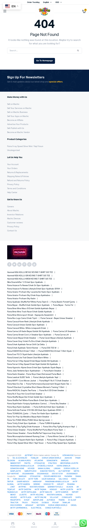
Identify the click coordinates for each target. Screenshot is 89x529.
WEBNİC (36, 484)
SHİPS (78, 497)
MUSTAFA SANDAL (54, 495)
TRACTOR (14, 502)
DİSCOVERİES (16, 505)
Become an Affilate (15, 120)
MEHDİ (13, 495)
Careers (10, 207)
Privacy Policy (13, 184)
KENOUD (53, 489)
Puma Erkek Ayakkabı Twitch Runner (23, 348)
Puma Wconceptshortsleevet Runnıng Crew (26, 437)
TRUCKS (34, 502)
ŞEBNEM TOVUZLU (55, 487)
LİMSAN (57, 468)
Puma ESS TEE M (49, 348)
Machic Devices (14, 219)
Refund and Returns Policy (18, 181)
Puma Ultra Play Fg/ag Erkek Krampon (23, 427)
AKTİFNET (29, 455)
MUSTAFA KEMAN (37, 487)
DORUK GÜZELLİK (71, 468)
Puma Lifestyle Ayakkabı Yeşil (46, 377)
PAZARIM (68, 476)
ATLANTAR (38, 460)
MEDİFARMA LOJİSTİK (69, 463)
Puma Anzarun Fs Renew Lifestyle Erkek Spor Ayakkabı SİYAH (33, 289)
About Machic (13, 211)
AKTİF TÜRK (33, 479)
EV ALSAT (72, 500)
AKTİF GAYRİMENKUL (19, 508)
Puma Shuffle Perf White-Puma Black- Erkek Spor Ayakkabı (32, 400)
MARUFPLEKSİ (30, 471)
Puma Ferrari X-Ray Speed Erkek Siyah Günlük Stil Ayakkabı (32, 364)
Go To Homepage (44, 61)
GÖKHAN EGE (68, 455)
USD (57, 2)
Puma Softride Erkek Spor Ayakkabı (49, 407)
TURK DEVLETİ (19, 479)
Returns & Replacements (17, 173)
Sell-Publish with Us (15, 128)
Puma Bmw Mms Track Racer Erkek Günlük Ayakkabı (29, 312)
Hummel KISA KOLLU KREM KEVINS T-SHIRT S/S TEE (30, 279)
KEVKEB (31, 468)
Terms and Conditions (16, 189)
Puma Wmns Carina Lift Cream (61, 437)
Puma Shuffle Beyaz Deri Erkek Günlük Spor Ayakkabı (30, 397)
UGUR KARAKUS (48, 479)
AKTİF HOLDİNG (36, 495)
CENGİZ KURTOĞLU (53, 508)
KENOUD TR (49, 484)
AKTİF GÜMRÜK (62, 492)
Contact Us (12, 231)
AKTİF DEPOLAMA (28, 492)
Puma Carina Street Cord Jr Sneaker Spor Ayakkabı (29, 335)
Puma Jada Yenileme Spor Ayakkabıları (24, 371)
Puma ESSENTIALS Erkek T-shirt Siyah (55, 351)
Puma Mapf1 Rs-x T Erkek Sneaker (54, 381)
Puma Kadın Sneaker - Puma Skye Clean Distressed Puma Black (34, 374)
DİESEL (74, 505)
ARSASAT (29, 505)
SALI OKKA (63, 479)
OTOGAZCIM (39, 463)
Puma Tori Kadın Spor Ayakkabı (45, 414)
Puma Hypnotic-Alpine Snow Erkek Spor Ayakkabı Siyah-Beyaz (34, 368)
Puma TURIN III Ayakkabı (50, 423)
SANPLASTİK (15, 471)
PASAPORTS (15, 500)
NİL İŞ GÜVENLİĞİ (20, 458)
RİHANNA (71, 484)
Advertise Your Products (17, 124)
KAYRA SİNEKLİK (63, 466)
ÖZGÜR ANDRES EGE (52, 476)
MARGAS (64, 460)
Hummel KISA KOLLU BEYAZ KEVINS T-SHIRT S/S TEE (30, 272)
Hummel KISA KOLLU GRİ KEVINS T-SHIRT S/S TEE (29, 276)
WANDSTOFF (15, 463)
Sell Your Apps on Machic (18, 116)
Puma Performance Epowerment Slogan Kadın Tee (47, 384)
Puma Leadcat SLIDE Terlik (18, 377)
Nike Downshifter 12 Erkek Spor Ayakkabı (25, 282)
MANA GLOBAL (44, 468)
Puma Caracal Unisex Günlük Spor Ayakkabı (26, 325)
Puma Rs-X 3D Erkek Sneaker (52, 391)
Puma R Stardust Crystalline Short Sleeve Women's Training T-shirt (36, 387)
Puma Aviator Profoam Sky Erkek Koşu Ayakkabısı (29, 295)
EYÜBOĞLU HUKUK (45, 466)
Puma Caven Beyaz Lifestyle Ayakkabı (55, 338)
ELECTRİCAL (36, 508)
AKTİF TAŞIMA (40, 489)
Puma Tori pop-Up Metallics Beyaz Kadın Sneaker (28, 417)
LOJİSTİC (23, 495)
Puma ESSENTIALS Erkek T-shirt (21, 351)
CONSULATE (67, 497)
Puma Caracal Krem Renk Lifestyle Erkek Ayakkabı (29, 322)
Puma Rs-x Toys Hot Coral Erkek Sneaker (25, 394)
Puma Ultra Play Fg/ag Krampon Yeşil (59, 427)
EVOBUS (45, 502)
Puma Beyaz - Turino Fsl (63, 305)
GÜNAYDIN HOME (17, 468)
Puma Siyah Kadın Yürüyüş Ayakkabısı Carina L (27, 404)
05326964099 (28, 474)
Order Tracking (33, 2)
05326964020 (42, 474)
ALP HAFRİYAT (64, 471)
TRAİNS (62, 500)
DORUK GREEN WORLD (51, 458)
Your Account (13, 164)
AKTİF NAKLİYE (46, 492)
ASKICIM (68, 458)
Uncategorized (13, 150)
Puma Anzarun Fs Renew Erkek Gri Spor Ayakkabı (28, 285)
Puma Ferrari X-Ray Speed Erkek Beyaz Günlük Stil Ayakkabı (33, 361)
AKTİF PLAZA (25, 497)
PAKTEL (27, 463)
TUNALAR (35, 458)
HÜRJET (60, 484)
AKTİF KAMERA (23, 484)
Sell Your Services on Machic (19, 108)
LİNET (12, 487)
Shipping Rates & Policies (18, 176)
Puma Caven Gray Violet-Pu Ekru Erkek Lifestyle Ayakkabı (32, 341)
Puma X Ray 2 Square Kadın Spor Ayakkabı (25, 440)
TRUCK (25, 502)
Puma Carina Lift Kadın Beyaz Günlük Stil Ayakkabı (28, 331)
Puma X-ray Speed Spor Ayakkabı (61, 443)
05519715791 (57, 474)
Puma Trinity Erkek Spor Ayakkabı (22, 423)
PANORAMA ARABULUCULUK (22, 466)
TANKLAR (66, 502)
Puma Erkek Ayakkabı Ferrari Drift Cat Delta (26, 345)
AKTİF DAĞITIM (25, 489)
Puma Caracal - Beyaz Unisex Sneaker (56, 318)
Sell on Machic (13, 104)
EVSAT (26, 500)
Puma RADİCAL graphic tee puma (22, 391)
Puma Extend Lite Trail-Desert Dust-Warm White (28, 358)
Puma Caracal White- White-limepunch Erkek (26, 328)
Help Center (12, 193)
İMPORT (75, 492)
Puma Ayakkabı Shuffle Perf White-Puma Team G (28, 302)
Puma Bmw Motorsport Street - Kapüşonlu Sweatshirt (30, 315)
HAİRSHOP (37, 481)
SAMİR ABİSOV (23, 481)
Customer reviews (15, 223)
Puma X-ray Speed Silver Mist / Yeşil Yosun (25, 146)
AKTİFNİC (22, 487)
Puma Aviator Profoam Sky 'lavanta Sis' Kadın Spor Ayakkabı (33, 292)
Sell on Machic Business (17, 112)
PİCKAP (55, 502)
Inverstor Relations (15, 215)
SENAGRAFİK (52, 460)
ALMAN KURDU (24, 460)
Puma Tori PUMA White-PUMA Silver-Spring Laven (29, 420)
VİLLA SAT (54, 497)
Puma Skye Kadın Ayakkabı (19, 407)
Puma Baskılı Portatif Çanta (63, 302)
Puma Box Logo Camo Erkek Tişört (22, 318)
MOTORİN (41, 505)
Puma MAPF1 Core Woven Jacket (22, 381)
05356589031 (72, 474)
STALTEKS (52, 463)
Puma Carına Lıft (62, 335)
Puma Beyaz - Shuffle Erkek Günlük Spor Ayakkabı (28, 305)
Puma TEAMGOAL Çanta (18, 414)
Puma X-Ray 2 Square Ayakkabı (60, 440)
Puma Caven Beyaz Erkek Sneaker (22, 338)
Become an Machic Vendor (18, 132)
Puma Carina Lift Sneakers (64, 331)
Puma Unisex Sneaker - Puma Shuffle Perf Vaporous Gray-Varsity (35, 433)
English (46, 2)
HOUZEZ (13, 497)
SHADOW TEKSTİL (47, 471)
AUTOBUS (51, 500)
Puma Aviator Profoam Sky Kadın (21, 299)
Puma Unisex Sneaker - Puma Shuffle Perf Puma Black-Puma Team (35, 430)
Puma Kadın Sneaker (53, 371)
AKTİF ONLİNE (40, 497)
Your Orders (12, 168)
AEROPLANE (38, 500)
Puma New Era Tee (15, 384)
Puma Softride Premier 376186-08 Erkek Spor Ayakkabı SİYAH (34, 410)
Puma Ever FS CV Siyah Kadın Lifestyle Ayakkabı (28, 354)
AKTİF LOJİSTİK (66, 489)
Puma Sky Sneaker (58, 404)
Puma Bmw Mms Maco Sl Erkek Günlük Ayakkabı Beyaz (31, 309)
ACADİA (69, 487)
